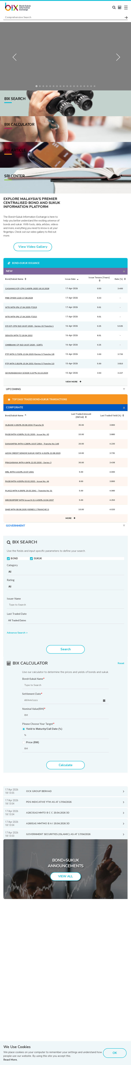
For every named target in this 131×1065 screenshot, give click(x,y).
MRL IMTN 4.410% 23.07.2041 (19, 472)
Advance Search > (17, 632)
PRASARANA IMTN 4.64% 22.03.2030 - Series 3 (28, 462)
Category (12, 565)
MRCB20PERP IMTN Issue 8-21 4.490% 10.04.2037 (29, 500)
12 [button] (75, 87)
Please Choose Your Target (38, 723)
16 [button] (88, 87)
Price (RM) (30, 742)
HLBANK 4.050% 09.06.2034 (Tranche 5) (24, 425)
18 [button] (95, 87)
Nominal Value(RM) (33, 708)
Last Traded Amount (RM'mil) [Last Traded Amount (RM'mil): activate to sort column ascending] (81, 415)
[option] (65, 56)
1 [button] (37, 87)
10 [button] (68, 87)
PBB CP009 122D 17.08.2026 (19, 298)
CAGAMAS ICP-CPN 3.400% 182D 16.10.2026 (27, 288)
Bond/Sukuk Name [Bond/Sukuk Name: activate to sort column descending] (15, 415)
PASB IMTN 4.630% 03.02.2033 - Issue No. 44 (27, 481)
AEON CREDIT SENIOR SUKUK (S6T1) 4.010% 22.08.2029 (32, 453)
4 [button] (47, 87)
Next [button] (115, 56)
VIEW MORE (73, 381)
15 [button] (85, 87)
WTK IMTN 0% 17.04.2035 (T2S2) (21, 307)
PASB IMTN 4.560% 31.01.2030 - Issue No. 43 (27, 434)
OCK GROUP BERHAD (39, 791)
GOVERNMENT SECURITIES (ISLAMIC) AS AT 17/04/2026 (58, 834)
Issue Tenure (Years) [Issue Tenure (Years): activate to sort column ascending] (99, 279)
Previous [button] (15, 56)
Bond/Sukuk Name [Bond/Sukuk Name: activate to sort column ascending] (15, 279)
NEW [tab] (65, 271)
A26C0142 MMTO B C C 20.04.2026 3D (47, 812)
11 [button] (71, 87)
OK (115, 1053)
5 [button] (51, 87)
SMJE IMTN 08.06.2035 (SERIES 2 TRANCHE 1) (27, 509)
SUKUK (36, 558)
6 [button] (54, 87)
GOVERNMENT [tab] (65, 526)
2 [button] (40, 87)
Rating (10, 580)
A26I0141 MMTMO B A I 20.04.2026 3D (48, 823)
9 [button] (64, 87)
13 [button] (78, 87)
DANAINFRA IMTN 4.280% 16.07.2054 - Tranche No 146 (32, 443)
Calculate (65, 765)
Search (66, 649)
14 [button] (81, 87)
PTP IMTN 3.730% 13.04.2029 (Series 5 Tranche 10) (29, 354)
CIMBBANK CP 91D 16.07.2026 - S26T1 (24, 344)
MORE (70, 518)
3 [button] (44, 87)
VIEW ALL (65, 876)
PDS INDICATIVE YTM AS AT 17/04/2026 (48, 802)
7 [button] (58, 87)
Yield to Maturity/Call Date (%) (42, 729)
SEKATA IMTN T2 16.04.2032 (18, 335)
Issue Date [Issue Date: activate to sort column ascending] (71, 279)
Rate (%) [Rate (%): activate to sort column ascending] (120, 279)
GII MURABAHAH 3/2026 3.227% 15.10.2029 (26, 373)
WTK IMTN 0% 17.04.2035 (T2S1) (21, 316)
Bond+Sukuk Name (33, 678)
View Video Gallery (32, 247)
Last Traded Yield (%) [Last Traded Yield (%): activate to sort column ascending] (112, 415)
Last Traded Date (17, 613)
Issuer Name (14, 598)
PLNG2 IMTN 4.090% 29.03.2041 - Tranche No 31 (28, 490)
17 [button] (92, 87)
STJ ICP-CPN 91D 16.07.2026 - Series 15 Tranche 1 (29, 326)
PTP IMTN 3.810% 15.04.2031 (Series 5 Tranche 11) (29, 363)
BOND (12, 558)
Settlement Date (32, 693)
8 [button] (61, 87)
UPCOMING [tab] (65, 389)
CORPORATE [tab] (65, 407)
